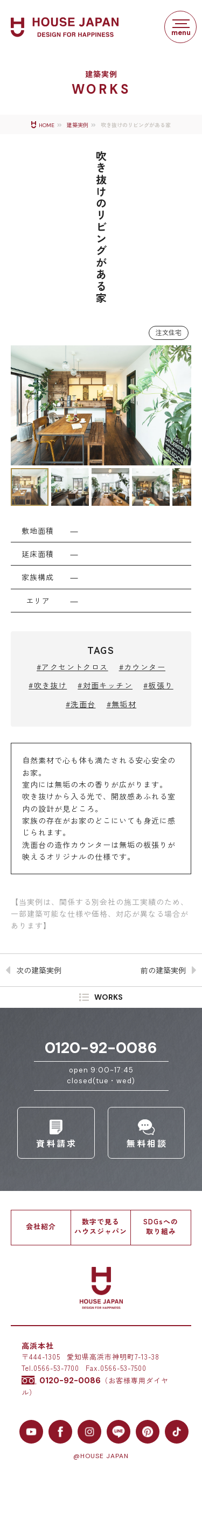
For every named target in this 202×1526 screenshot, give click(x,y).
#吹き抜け (48, 685)
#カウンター (142, 666)
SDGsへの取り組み (160, 1226)
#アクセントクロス (72, 666)
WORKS (108, 997)
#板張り (158, 685)
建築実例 (77, 125)
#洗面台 (81, 704)
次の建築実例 (38, 970)
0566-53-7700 (56, 1368)
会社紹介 (41, 1226)
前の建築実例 (163, 970)
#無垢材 (122, 704)
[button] (20, 405)
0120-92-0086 (101, 1047)
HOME (46, 125)
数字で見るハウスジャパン (100, 1226)
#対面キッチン (105, 685)
